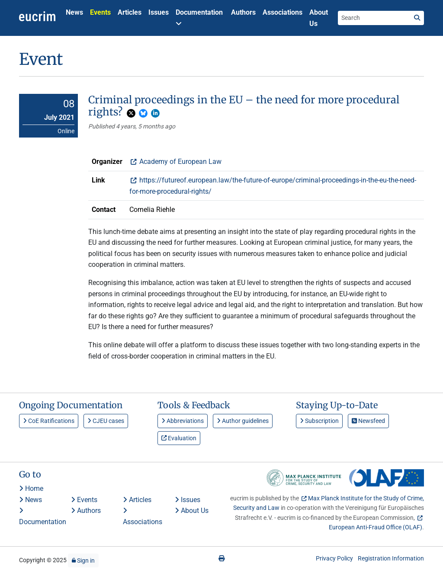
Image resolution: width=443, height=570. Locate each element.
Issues (158, 12)
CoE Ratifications (48, 420)
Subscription (319, 420)
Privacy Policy (334, 558)
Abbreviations (182, 420)
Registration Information (391, 558)
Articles (129, 12)
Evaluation (178, 438)
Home (31, 488)
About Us (318, 18)
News (74, 12)
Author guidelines (243, 420)
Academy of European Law (180, 161)
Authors (243, 12)
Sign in (83, 560)
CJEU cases (105, 420)
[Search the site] (374, 18)
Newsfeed (368, 420)
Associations (282, 12)
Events (100, 12)
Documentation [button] (199, 17)
